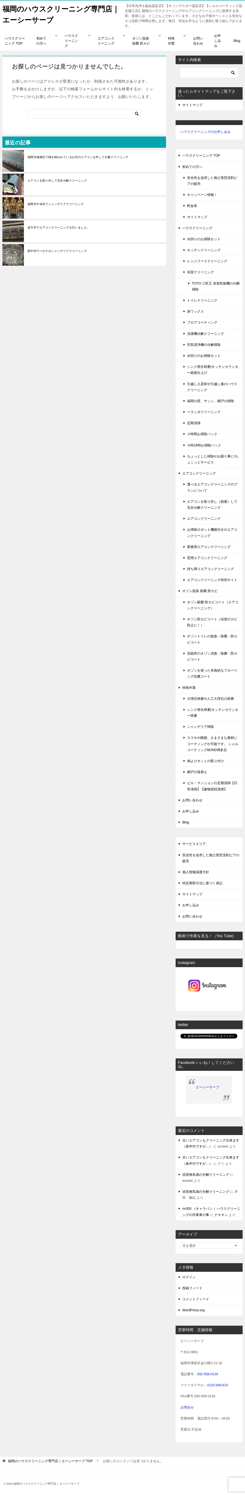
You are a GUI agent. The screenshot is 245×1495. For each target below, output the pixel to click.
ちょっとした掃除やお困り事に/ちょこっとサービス (212, 459)
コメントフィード (195, 1299)
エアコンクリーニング (106, 40)
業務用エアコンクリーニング (209, 547)
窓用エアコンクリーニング (207, 558)
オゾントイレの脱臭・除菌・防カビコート (212, 639)
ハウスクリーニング (71, 41)
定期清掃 (193, 423)
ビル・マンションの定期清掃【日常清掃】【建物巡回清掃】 (212, 786)
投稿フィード (192, 1288)
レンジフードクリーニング (207, 261)
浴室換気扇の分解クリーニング (205, 1174)
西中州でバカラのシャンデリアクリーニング (57, 251)
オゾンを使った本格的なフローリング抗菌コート (212, 673)
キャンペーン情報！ (202, 195)
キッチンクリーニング (204, 250)
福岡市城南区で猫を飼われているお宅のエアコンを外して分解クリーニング (78, 157)
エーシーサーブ (207, 1087)
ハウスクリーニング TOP (15, 40)
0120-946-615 (217, 1385)
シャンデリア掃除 (200, 727)
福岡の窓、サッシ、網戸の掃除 (210, 401)
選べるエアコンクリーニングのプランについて (212, 487)
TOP (50, 1461)
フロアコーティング (202, 322)
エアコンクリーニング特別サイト (212, 580)
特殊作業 (171, 40)
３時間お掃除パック (202, 434)
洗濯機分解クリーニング (205, 334)
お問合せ (187, 1407)
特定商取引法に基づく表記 (202, 883)
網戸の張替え (197, 772)
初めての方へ (41, 40)
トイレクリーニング (202, 300)
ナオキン (221, 1215)
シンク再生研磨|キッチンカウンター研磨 (212, 713)
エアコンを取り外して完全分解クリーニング (57, 180)
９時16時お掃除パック (204, 445)
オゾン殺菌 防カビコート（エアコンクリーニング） (212, 605)
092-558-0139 (207, 1374)
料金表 (192, 206)
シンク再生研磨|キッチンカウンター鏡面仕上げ (212, 370)
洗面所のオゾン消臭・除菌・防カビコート (212, 656)
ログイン (189, 1277)
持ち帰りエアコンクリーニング (210, 569)
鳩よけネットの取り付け (205, 761)
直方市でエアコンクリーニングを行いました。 (59, 227)
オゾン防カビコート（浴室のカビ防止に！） (212, 622)
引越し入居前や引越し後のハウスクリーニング (212, 387)
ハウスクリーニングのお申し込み (205, 132)
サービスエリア (194, 844)
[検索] (84, 114)
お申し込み (217, 41)
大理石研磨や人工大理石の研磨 (210, 699)
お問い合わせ (198, 40)
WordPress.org (193, 1310)
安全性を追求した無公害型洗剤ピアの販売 (212, 181)
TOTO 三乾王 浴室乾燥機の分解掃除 (216, 286)
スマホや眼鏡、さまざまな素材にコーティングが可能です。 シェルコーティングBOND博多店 (212, 744)
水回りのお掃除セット (204, 239)
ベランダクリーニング (204, 412)
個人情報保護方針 (195, 872)
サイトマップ (192, 105)
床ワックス (195, 311)
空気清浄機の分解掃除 (204, 345)
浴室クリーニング (200, 272)
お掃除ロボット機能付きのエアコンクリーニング (212, 532)
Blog (237, 41)
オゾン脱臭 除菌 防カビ (141, 40)
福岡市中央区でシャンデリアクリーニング (56, 204)
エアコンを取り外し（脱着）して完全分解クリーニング (212, 504)
